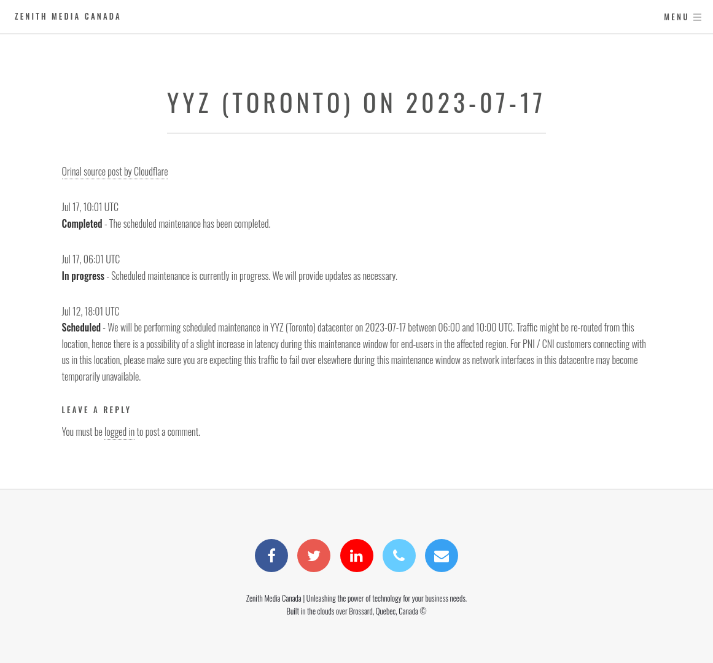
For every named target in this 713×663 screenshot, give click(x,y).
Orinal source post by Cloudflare (115, 171)
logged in (119, 431)
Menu (676, 17)
